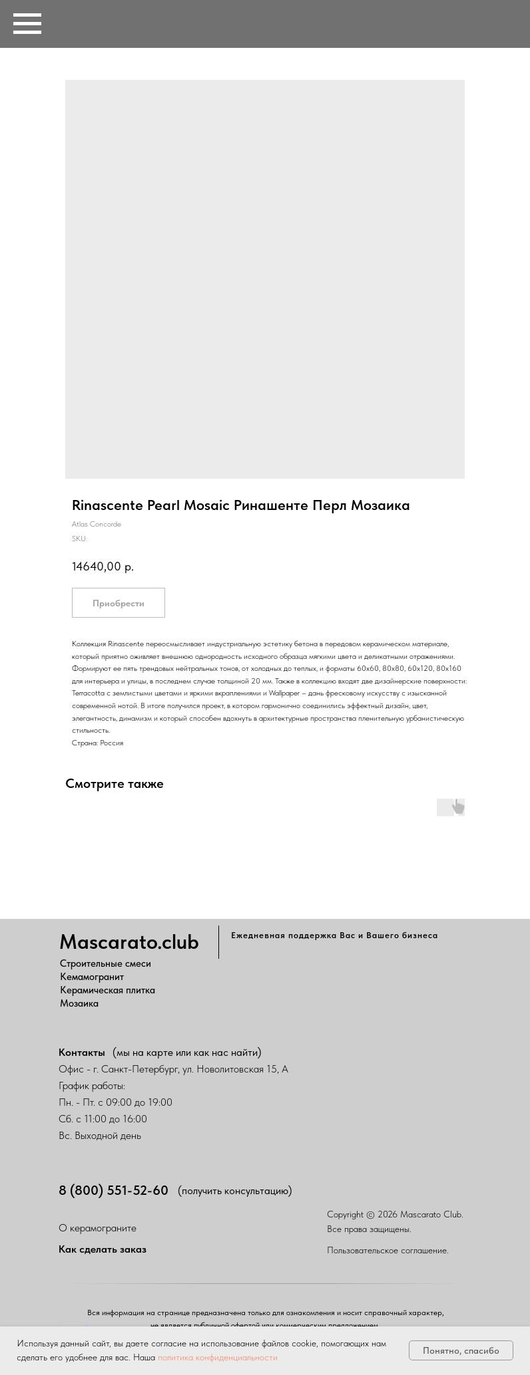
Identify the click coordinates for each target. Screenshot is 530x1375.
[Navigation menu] (27, 24)
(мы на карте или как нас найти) (187, 1052)
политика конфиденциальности (218, 1357)
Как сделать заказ (102, 1249)
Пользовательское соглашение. (388, 1250)
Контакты (82, 1052)
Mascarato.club (129, 942)
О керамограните (97, 1227)
